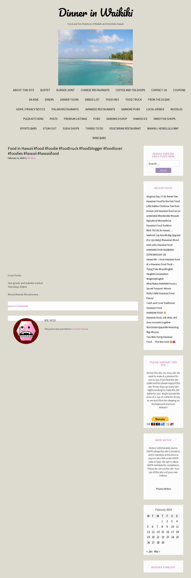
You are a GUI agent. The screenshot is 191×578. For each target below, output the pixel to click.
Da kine (34, 99)
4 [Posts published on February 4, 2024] (176, 521)
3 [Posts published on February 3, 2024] (172, 521)
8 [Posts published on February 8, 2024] (162, 526)
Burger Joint (65, 90)
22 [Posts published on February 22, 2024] (163, 537)
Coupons (179, 90)
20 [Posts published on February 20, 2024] (153, 537)
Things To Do (94, 128)
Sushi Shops (71, 128)
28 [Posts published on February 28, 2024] (158, 542)
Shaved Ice (140, 119)
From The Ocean (159, 99)
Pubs (96, 119)
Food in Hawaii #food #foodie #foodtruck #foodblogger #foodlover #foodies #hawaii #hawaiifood (65, 151)
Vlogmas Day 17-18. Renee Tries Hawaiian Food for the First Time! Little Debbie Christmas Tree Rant (163, 201)
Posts (54, 119)
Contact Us (159, 90)
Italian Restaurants (65, 109)
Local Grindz (155, 109)
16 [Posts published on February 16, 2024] (167, 532)
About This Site (23, 90)
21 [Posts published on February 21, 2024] (158, 537)
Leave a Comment (18, 306)
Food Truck (134, 99)
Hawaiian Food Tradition (159, 225)
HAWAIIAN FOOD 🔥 (156, 312)
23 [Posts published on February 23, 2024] (167, 537)
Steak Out (50, 128)
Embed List (92, 99)
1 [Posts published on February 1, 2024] (162, 521)
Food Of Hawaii (79, 329)
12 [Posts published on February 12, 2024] (148, 532)
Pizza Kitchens (33, 119)
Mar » (157, 551)
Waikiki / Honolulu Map (163, 128)
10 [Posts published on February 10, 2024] (172, 526)
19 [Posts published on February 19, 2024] (148, 537)
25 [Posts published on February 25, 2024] (177, 537)
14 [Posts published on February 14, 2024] (158, 532)
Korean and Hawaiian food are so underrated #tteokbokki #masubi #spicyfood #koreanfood (163, 215)
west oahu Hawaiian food (159, 245)
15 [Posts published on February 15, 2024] (163, 532)
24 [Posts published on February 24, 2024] (172, 537)
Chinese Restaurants (95, 90)
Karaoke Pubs (130, 109)
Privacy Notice (163, 488)
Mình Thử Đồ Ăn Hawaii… (159, 230)
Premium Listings (75, 119)
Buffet (45, 90)
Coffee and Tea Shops (130, 90)
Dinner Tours (69, 99)
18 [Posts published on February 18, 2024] (177, 532)
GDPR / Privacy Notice (30, 109)
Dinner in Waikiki (95, 12)
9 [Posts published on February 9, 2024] (167, 526)
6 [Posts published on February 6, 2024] (152, 526)
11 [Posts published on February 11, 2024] (177, 526)
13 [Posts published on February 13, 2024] (153, 532)
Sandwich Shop (116, 119)
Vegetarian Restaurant (125, 128)
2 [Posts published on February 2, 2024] (167, 521)
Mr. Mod (31, 158)
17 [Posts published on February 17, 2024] (172, 532)
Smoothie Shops (165, 119)
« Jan (149, 551)
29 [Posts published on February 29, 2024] (163, 542)
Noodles (176, 109)
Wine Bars (99, 138)
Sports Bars (28, 128)
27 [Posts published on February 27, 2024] (153, 542)
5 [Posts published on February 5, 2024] (147, 526)
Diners (49, 99)
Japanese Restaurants (100, 109)
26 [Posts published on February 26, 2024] (148, 542)
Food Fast (112, 99)
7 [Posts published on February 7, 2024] (157, 526)
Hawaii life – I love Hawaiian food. (163, 259)
